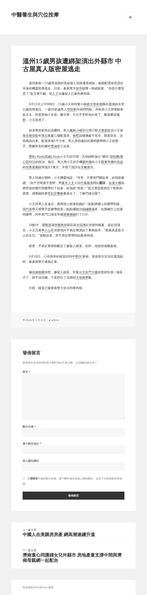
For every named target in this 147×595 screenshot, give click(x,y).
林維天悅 (90, 104)
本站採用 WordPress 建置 (38, 587)
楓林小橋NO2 (79, 130)
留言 (26, 372)
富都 (99, 104)
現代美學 (29, 209)
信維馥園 (38, 272)
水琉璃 (81, 225)
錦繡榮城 (88, 209)
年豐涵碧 (54, 146)
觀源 (48, 225)
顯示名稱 (29, 426)
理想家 (71, 109)
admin (55, 320)
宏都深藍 (32, 135)
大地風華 (82, 277)
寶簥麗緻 (69, 214)
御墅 (76, 135)
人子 (55, 93)
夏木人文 (68, 183)
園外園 (87, 162)
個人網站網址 (31, 461)
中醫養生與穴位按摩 (35, 14)
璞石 (44, 135)
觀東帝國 (107, 162)
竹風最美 (86, 183)
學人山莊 (47, 230)
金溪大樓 (115, 183)
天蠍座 (85, 167)
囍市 (79, 88)
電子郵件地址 (32, 443)
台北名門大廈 (88, 272)
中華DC (77, 256)
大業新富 (104, 130)
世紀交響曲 (55, 193)
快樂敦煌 (60, 225)
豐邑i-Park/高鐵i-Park (44, 156)
